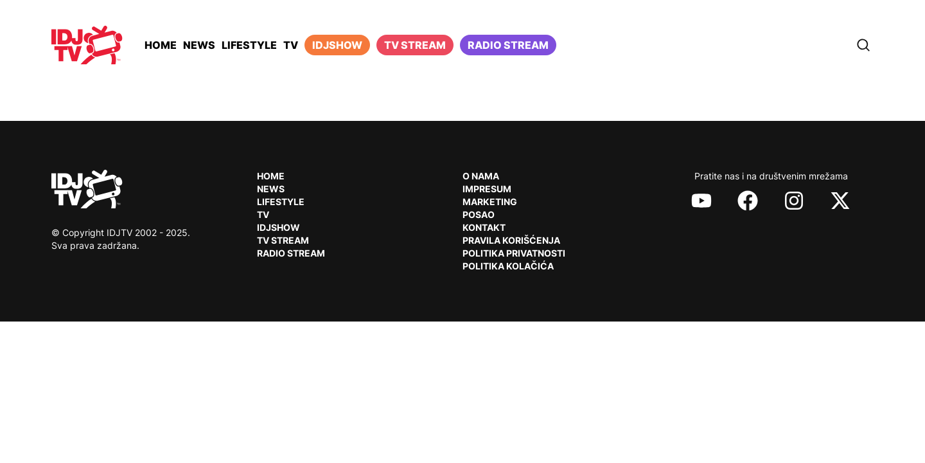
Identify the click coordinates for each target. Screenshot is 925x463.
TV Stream (415, 45)
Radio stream (508, 45)
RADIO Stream (291, 253)
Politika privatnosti (514, 253)
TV (290, 45)
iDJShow (337, 45)
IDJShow (278, 227)
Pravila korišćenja (511, 240)
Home (161, 45)
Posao (479, 214)
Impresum (487, 188)
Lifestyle (249, 45)
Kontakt (484, 227)
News (199, 45)
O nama (481, 175)
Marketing (490, 201)
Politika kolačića (508, 265)
